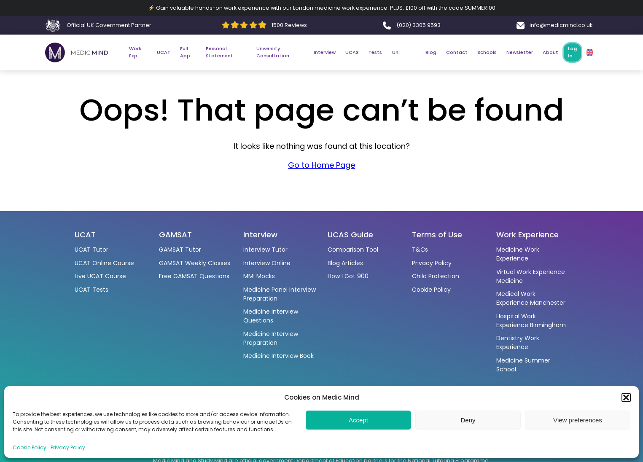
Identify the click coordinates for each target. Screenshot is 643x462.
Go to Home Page (321, 166)
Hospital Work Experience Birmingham (531, 320)
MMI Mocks (259, 276)
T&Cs (420, 249)
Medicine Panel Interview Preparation (279, 294)
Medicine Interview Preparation (270, 338)
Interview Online (267, 263)
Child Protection (435, 276)
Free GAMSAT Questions (194, 276)
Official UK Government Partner (109, 25)
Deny (467, 420)
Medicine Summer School (523, 364)
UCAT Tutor (91, 249)
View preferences (577, 420)
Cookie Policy (29, 447)
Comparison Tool (353, 249)
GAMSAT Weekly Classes (194, 263)
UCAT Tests (91, 289)
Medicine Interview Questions (270, 316)
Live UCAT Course (100, 276)
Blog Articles (345, 263)
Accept (358, 420)
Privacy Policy (68, 447)
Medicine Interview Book (278, 356)
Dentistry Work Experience (517, 342)
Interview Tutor (265, 249)
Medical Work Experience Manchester (530, 298)
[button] (626, 397)
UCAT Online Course (104, 263)
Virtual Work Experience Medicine (530, 276)
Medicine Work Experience (517, 254)
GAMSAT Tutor (180, 249)
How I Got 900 (348, 276)
